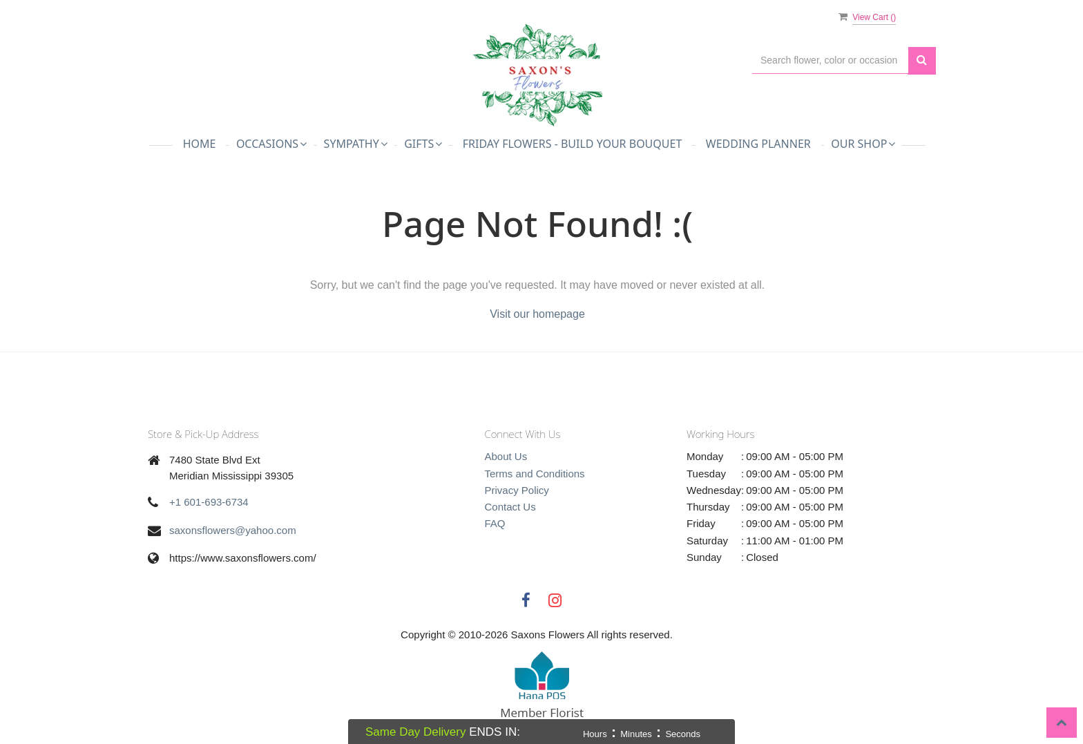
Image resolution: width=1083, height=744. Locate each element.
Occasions (271, 143)
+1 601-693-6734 (209, 502)
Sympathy (355, 143)
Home (199, 143)
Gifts (423, 143)
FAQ (495, 523)
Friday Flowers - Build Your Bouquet (572, 143)
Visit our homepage (537, 314)
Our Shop (863, 143)
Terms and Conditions (535, 473)
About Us (506, 456)
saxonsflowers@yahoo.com (232, 530)
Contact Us (510, 507)
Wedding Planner (758, 143)
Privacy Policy (517, 490)
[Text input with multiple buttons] (830, 60)
